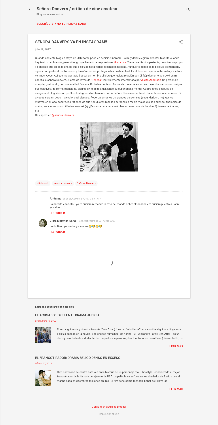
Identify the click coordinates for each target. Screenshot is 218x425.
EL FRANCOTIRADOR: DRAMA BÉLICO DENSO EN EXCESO (77, 358)
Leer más (176, 346)
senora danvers (63, 183)
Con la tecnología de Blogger (109, 406)
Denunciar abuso (109, 414)
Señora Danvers (86, 183)
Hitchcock (120, 62)
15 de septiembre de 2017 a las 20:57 (96, 220)
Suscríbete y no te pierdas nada (61, 23)
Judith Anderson (151, 80)
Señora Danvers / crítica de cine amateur (77, 8)
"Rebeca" (96, 80)
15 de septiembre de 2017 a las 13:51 (82, 198)
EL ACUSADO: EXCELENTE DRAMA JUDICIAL (68, 315)
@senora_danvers (63, 115)
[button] (181, 42)
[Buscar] (188, 10)
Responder (57, 213)
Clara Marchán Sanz (63, 220)
